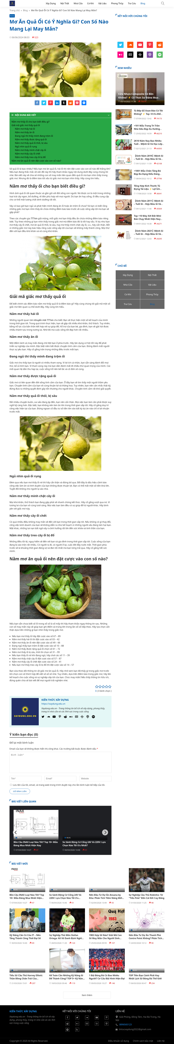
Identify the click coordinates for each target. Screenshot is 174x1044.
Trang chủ (15, 10)
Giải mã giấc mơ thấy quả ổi (26, 125)
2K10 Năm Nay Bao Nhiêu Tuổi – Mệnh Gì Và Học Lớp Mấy (148, 144)
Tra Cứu (132, 3)
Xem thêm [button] (87, 995)
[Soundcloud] (87, 1018)
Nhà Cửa (78, 3)
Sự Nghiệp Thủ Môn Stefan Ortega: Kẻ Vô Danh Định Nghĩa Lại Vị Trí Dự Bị (66, 938)
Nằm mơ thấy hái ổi (25, 128)
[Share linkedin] (57, 104)
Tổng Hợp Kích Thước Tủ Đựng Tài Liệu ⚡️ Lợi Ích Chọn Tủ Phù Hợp (147, 189)
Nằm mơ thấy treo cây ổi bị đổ (30, 157)
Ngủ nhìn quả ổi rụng (26, 146)
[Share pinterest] (50, 104)
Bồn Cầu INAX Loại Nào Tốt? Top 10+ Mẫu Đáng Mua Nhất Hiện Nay (36, 844)
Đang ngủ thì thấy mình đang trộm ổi (34, 135)
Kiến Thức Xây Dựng (55, 699)
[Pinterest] (59, 717)
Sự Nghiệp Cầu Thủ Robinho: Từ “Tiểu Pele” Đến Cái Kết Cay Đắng (146, 896)
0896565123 (125, 1024)
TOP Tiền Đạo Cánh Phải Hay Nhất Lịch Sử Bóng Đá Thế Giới (145, 977)
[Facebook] (67, 1018)
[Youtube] (54, 717)
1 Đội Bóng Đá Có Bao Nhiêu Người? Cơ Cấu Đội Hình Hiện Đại (107, 977)
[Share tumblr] (63, 104)
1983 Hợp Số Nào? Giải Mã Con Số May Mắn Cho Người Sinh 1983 (105, 938)
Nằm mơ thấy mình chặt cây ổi (30, 150)
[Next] (105, 832)
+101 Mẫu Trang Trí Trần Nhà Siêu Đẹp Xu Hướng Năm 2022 (147, 129)
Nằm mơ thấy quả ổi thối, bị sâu (31, 142)
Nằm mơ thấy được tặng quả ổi (31, 139)
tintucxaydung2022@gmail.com (135, 1029)
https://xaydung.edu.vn (53, 703)
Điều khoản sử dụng (118, 1040)
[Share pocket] (77, 104)
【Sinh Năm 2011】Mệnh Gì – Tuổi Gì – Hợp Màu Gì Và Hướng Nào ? (148, 204)
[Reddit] (65, 717)
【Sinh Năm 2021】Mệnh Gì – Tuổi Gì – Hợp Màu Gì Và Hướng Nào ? (148, 234)
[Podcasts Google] (82, 717)
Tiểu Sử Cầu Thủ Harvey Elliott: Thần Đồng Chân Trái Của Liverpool (26, 978)
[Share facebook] (37, 104)
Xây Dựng (51, 3)
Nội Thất (64, 3)
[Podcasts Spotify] (93, 717)
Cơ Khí (90, 3)
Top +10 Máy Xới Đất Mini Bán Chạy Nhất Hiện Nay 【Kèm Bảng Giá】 (147, 219)
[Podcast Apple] (87, 717)
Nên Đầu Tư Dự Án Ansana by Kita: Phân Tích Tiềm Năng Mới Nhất (105, 898)
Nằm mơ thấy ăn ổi (24, 132)
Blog (143, 3)
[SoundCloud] (48, 717)
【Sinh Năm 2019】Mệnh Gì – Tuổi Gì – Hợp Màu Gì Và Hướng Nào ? (148, 159)
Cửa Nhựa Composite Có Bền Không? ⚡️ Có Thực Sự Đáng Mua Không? (138, 97)
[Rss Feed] (77, 1030)
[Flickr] (70, 717)
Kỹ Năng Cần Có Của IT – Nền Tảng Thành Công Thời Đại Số (25, 937)
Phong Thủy (117, 3)
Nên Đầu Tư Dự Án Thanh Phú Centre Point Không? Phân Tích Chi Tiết (145, 938)
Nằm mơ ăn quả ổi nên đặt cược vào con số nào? (36, 160)
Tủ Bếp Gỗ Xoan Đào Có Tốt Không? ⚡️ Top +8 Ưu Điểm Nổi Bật (148, 114)
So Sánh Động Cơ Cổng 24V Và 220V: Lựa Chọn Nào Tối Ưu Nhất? (84, 844)
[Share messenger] (84, 104)
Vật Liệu (102, 3)
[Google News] (76, 717)
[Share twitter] (43, 104)
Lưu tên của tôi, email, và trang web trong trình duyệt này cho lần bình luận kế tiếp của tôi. (59, 784)
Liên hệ (161, 1040)
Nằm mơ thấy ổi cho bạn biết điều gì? (30, 121)
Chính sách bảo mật (143, 1040)
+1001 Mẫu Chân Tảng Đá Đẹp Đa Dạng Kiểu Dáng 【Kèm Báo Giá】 (147, 174)
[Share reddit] (70, 104)
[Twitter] (42, 717)
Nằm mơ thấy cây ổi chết (27, 153)
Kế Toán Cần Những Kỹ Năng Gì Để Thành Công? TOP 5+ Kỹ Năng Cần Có (66, 978)
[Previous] (16, 832)
